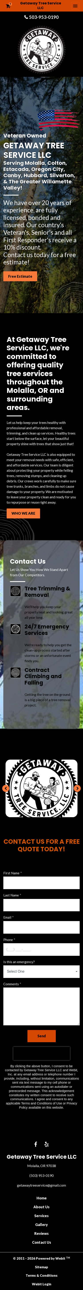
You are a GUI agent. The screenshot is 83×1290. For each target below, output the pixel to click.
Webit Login (41, 1284)
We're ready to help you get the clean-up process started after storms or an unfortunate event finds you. (48, 653)
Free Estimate (20, 276)
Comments (11, 984)
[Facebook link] (36, 1144)
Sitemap (41, 1267)
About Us (41, 1207)
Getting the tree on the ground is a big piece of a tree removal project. (47, 699)
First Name (11, 873)
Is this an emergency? (19, 962)
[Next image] (77, 788)
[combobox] (41, 971)
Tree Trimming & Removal (47, 592)
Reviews (41, 1233)
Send (41, 1036)
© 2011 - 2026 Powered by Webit (41, 1258)
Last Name (11, 895)
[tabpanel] (41, 788)
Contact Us (41, 1242)
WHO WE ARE (23, 513)
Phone (8, 940)
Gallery (41, 1224)
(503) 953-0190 (41, 1175)
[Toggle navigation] (75, 5)
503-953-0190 (44, 17)
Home (42, 1198)
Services (41, 1216)
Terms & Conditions (42, 1275)
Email (7, 917)
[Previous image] (5, 788)
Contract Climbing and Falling (43, 676)
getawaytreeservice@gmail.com (41, 1185)
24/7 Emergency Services (47, 630)
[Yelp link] (46, 1144)
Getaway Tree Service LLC (40, 5)
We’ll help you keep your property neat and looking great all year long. (49, 612)
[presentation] (41, 1053)
